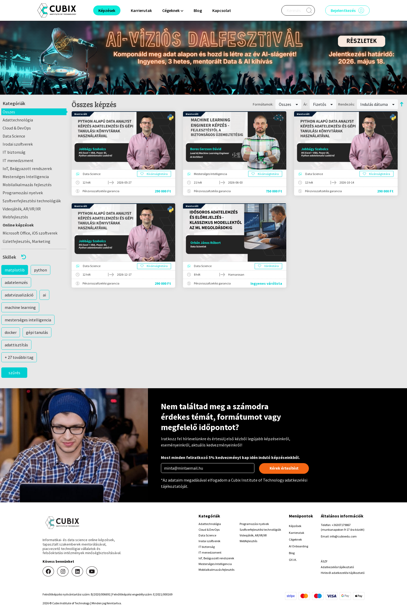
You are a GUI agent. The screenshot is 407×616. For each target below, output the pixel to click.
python (40, 270)
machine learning (20, 307)
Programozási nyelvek (23, 192)
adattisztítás (16, 344)
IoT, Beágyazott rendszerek (27, 168)
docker (11, 332)
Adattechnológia (18, 119)
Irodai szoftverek (18, 144)
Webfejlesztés (15, 216)
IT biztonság (14, 152)
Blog (198, 10)
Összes (9, 111)
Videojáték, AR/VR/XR (22, 208)
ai (44, 294)
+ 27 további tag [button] (19, 357)
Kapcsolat (221, 10)
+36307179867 (341, 525)
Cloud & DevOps (17, 128)
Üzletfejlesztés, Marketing (26, 241)
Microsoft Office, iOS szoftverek (30, 233)
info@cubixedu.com (343, 536)
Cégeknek (295, 539)
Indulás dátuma (377, 104)
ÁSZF (324, 561)
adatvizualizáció (19, 294)
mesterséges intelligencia (28, 319)
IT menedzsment (18, 160)
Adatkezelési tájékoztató (337, 567)
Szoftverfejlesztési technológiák (32, 200)
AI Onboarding (298, 546)
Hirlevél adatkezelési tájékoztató (342, 573)
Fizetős (323, 104)
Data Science (14, 136)
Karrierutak (141, 10)
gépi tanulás (37, 332)
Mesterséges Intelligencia (26, 176)
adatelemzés (16, 282)
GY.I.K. (293, 560)
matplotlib (15, 270)
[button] (33, 257)
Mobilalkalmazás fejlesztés (27, 184)
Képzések (295, 526)
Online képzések (18, 225)
